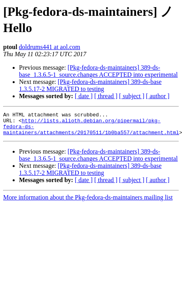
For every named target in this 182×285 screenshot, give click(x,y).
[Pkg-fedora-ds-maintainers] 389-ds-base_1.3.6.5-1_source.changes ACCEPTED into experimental (98, 71)
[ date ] (84, 96)
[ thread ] (106, 96)
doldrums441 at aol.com (49, 47)
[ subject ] (131, 96)
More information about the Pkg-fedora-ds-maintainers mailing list (88, 202)
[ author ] (158, 96)
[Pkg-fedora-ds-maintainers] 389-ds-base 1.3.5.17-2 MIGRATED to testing (90, 85)
